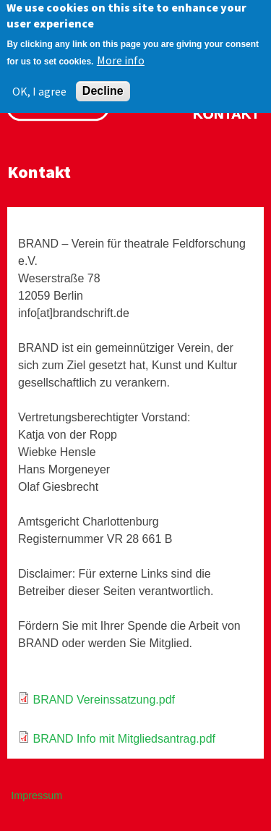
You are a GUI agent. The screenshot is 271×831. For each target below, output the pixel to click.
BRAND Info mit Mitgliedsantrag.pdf (124, 739)
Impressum (36, 795)
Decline (103, 85)
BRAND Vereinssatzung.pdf (104, 699)
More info (121, 54)
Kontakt (226, 114)
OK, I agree (39, 85)
